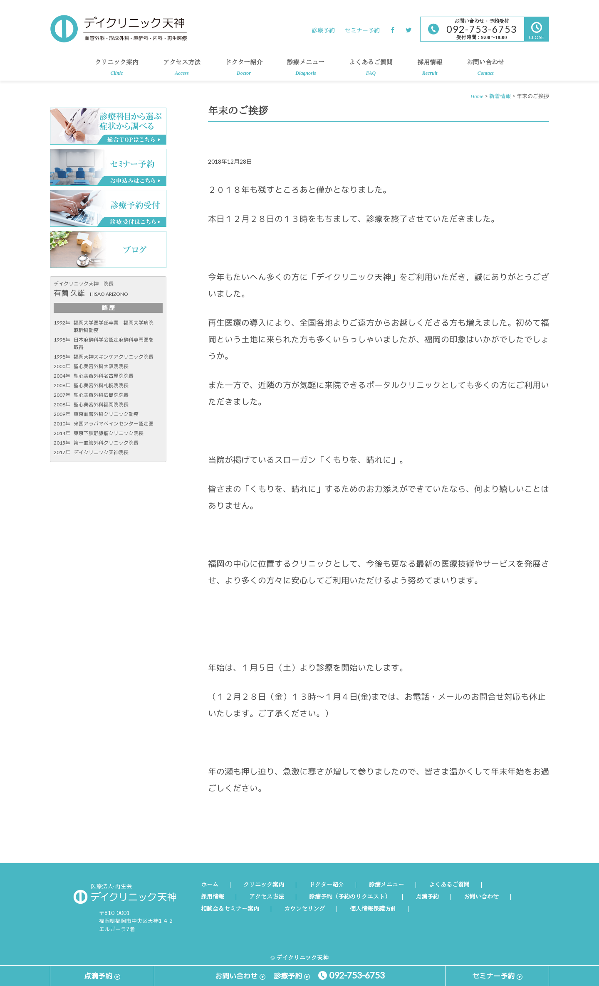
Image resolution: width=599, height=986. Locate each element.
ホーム (209, 885)
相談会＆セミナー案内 (230, 909)
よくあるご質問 (371, 70)
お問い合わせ (485, 70)
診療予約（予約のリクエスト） (350, 897)
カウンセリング (304, 909)
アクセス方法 (181, 70)
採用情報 (429, 70)
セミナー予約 (362, 30)
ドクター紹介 (243, 70)
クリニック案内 (117, 70)
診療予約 (323, 30)
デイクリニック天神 (118, 29)
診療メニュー (305, 70)
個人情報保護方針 (373, 909)
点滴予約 (427, 897)
